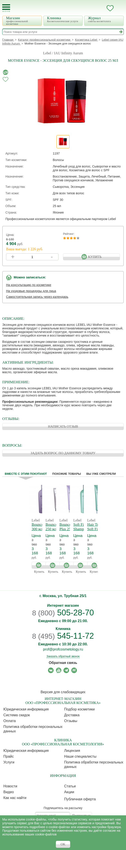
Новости (10, 786)
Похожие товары (66, 473)
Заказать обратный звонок (62, 656)
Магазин (22, 20)
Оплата (9, 721)
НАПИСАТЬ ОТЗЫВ (63, 426)
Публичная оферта (80, 799)
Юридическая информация (26, 709)
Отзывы (70, 721)
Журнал (104, 19)
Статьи (70, 786)
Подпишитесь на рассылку (63, 808)
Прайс (8, 756)
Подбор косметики (79, 709)
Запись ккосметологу (92, 8)
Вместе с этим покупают (26, 473)
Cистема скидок (16, 715)
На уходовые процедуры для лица (31, 291)
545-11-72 (63, 635)
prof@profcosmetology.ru (63, 649)
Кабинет (101, 8)
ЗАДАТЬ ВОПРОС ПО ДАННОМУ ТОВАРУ (63, 453)
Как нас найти (14, 798)
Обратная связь (63, 663)
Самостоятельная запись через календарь (37, 297)
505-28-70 (63, 612)
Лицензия (72, 750)
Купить (40, 565)
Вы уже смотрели (101, 473)
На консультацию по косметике (28, 285)
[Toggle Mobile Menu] (6, 8)
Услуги (8, 762)
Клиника (63, 19)
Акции (69, 792)
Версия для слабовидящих (63, 692)
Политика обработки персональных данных (33, 729)
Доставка (72, 715)
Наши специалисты (80, 756)
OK (63, 844)
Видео (8, 792)
